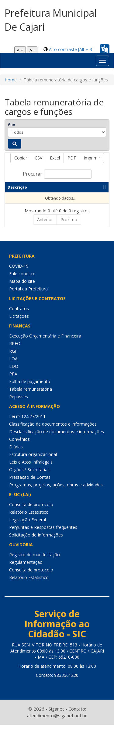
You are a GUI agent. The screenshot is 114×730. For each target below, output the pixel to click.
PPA (13, 379)
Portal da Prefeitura (28, 294)
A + (20, 50)
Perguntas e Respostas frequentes (43, 532)
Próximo (68, 225)
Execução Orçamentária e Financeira (45, 341)
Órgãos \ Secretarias (29, 475)
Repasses (18, 402)
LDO (13, 371)
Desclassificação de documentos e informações (56, 437)
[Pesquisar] (14, 144)
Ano (11, 124)
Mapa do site (22, 286)
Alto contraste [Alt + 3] (71, 49)
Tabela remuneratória (30, 394)
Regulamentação (26, 567)
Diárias (16, 452)
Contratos (19, 314)
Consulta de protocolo (31, 509)
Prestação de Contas (29, 482)
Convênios (19, 444)
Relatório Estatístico (29, 517)
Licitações (19, 321)
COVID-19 (19, 271)
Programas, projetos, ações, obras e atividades (56, 490)
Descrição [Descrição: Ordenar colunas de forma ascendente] (17, 192)
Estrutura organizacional (33, 459)
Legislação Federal (27, 525)
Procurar (57, 174)
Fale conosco (22, 279)
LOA (13, 364)
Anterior (45, 225)
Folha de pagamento (29, 386)
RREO (14, 348)
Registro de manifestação (34, 560)
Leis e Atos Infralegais (31, 467)
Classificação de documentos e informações (53, 429)
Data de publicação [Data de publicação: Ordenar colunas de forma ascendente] (77, 190)
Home (11, 80)
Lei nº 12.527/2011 (27, 421)
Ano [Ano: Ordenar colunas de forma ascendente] (42, 192)
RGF (13, 356)
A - (32, 50)
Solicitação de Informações (36, 540)
